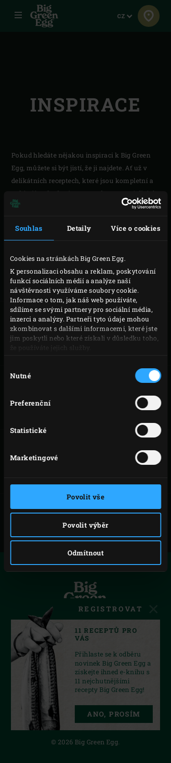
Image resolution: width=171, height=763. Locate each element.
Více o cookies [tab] (136, 228)
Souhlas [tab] (28, 228)
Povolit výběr (85, 524)
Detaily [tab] (79, 228)
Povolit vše (85, 496)
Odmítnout (85, 552)
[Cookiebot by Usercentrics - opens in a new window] (122, 203)
